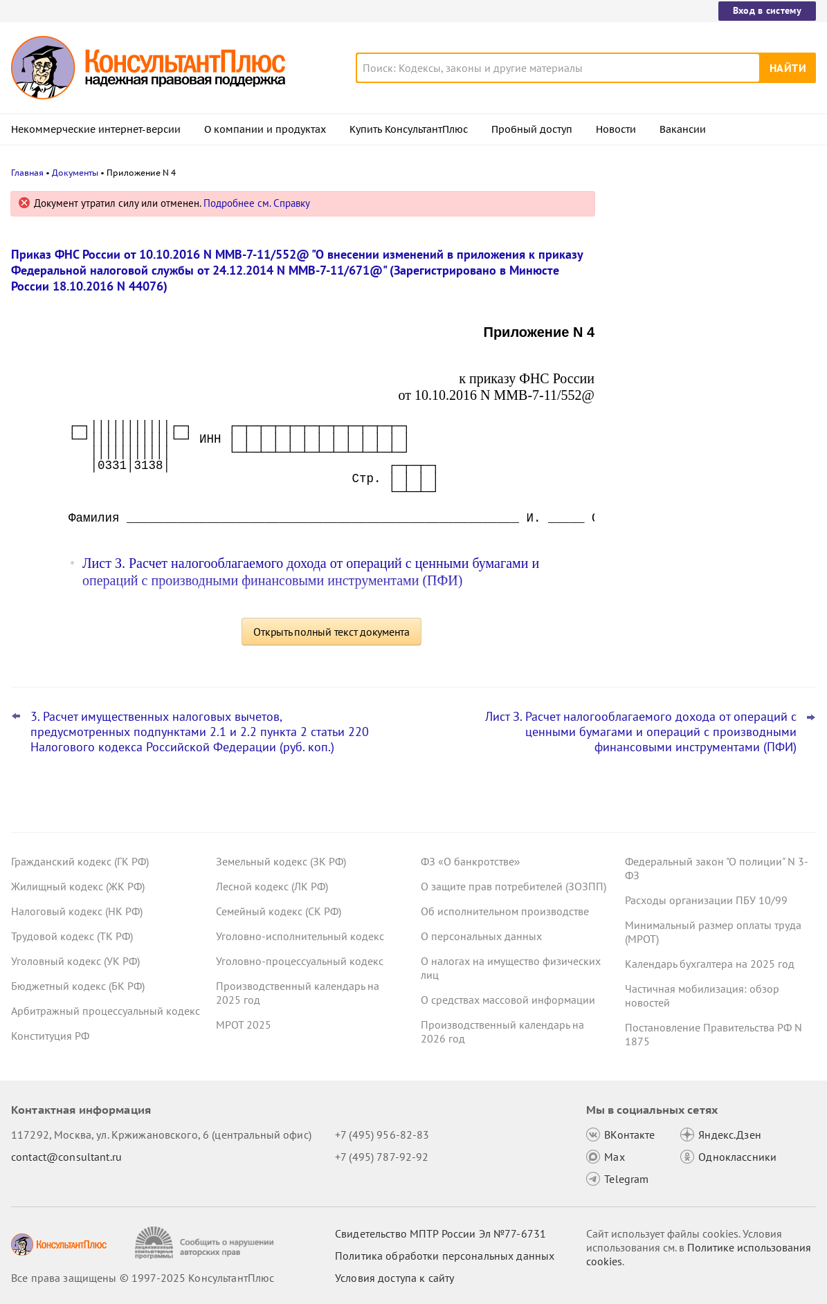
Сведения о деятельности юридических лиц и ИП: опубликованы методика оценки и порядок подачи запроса (712, 490)
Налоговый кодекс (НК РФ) (77, 911)
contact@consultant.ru (66, 1157)
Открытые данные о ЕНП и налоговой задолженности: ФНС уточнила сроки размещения (710, 346)
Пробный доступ (531, 129)
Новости (616, 129)
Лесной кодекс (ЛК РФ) (272, 886)
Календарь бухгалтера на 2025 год (709, 964)
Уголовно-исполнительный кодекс (300, 936)
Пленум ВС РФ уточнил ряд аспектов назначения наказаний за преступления (708, 271)
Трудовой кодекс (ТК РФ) (72, 936)
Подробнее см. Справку (256, 203)
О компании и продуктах (265, 129)
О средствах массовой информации (508, 1000)
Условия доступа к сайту (394, 1278)
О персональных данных (481, 936)
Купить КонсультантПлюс (408, 129)
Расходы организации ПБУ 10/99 (706, 900)
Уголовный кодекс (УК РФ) (75, 961)
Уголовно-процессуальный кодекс (299, 961)
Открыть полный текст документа (331, 632)
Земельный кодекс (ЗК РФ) (281, 861)
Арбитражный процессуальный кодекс (105, 1011)
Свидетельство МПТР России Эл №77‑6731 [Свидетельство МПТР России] (440, 1233)
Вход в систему (767, 10)
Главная (27, 172)
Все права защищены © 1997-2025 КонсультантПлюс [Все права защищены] (142, 1278)
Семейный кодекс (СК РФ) (278, 911)
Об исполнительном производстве (505, 911)
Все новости (651, 541)
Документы (75, 172)
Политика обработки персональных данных (444, 1255)
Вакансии (683, 129)
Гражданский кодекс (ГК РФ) (80, 861)
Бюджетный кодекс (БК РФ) (78, 986)
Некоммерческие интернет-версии (96, 129)
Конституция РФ (50, 1036)
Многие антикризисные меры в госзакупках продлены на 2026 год (704, 415)
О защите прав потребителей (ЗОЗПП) (513, 886)
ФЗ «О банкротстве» (470, 861)
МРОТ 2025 (243, 1024)
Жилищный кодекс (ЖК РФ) (78, 886)
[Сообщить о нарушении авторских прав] (206, 1243)
